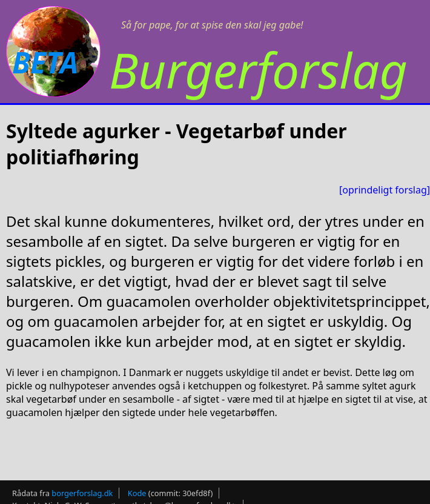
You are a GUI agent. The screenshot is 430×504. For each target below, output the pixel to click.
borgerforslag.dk (82, 493)
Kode (137, 493)
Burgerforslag (258, 69)
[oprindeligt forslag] (384, 190)
